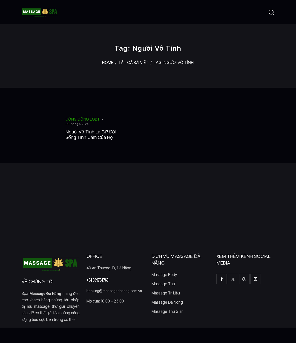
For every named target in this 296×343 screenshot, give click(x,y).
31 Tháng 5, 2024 (77, 124)
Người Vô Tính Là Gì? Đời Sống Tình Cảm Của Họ (90, 139)
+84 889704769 (97, 289)
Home (107, 62)
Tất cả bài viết (134, 62)
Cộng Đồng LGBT (83, 119)
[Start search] (271, 12)
